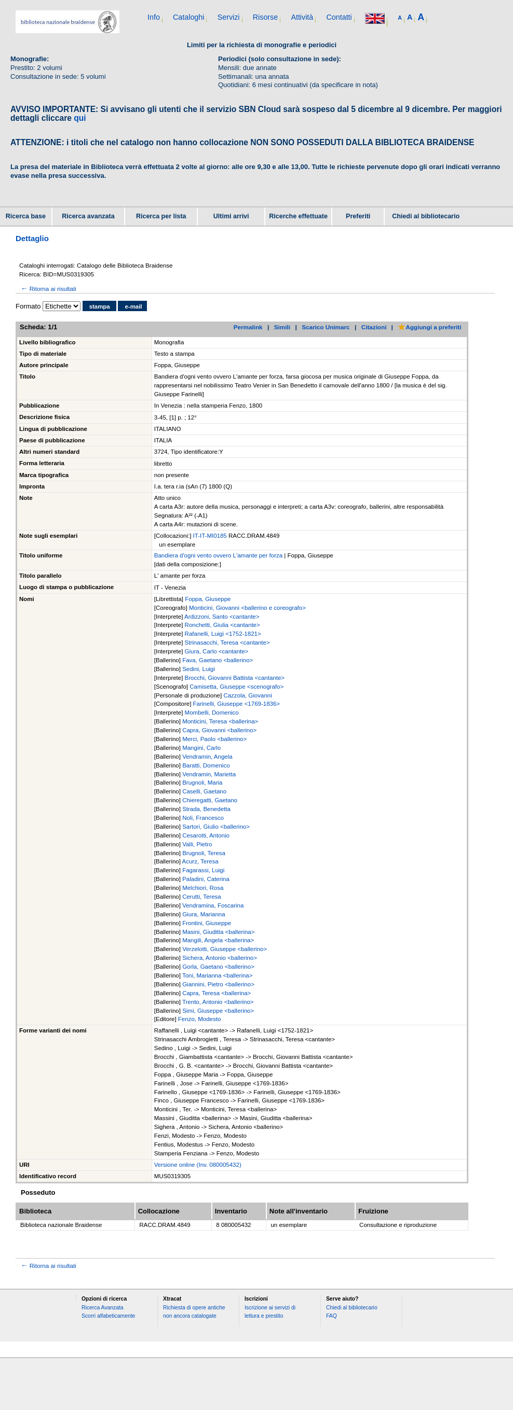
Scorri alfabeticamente (108, 1316)
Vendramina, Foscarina (213, 905)
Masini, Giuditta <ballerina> (218, 932)
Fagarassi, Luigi (203, 870)
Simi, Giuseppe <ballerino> (218, 1011)
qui (80, 118)
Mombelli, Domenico (212, 712)
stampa (99, 306)
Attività (302, 17)
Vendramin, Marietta (209, 774)
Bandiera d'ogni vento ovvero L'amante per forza (218, 555)
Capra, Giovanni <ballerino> (219, 730)
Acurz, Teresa (200, 861)
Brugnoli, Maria (202, 782)
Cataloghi (188, 17)
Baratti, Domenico (206, 765)
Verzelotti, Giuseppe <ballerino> (224, 949)
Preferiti (358, 216)
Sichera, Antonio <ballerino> (219, 958)
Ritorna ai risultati (47, 288)
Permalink (248, 327)
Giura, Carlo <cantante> (217, 651)
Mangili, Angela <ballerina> (218, 940)
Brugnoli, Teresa (203, 853)
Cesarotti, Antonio (206, 835)
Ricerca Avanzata (103, 1307)
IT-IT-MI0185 (210, 536)
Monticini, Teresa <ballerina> (220, 721)
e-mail (133, 306)
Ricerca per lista (161, 216)
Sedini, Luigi (198, 669)
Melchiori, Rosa (202, 888)
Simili (282, 327)
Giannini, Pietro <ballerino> (218, 984)
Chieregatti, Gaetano (209, 800)
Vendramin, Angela (207, 756)
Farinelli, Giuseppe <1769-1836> (236, 704)
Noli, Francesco (203, 818)
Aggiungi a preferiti (429, 327)
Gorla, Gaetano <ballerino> (218, 967)
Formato (28, 306)
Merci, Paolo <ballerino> (214, 739)
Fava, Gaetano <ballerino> (217, 660)
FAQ (331, 1316)
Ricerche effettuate (298, 216)
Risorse (265, 17)
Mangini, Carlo (201, 748)
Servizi (229, 17)
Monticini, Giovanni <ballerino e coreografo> (247, 608)
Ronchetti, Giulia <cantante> (222, 625)
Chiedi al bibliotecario (426, 216)
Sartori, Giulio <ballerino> (216, 826)
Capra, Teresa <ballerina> (216, 993)
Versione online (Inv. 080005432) (197, 1165)
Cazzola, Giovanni (247, 695)
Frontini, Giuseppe (206, 923)
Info (153, 17)
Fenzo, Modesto (199, 1019)
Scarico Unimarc (325, 327)
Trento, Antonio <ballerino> (218, 1002)
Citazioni (374, 327)
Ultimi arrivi (231, 216)
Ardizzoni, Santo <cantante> (222, 616)
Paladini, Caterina (206, 879)
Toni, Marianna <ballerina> (217, 975)
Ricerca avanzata (88, 216)
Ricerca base (26, 216)
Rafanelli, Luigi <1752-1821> (223, 634)
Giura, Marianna (203, 914)
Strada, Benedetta (206, 809)
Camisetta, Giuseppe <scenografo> (237, 686)
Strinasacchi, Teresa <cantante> (227, 642)
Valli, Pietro (197, 844)
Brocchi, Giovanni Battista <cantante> (235, 678)
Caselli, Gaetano (204, 791)
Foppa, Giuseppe (208, 599)
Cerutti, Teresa (201, 897)
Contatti (339, 17)
